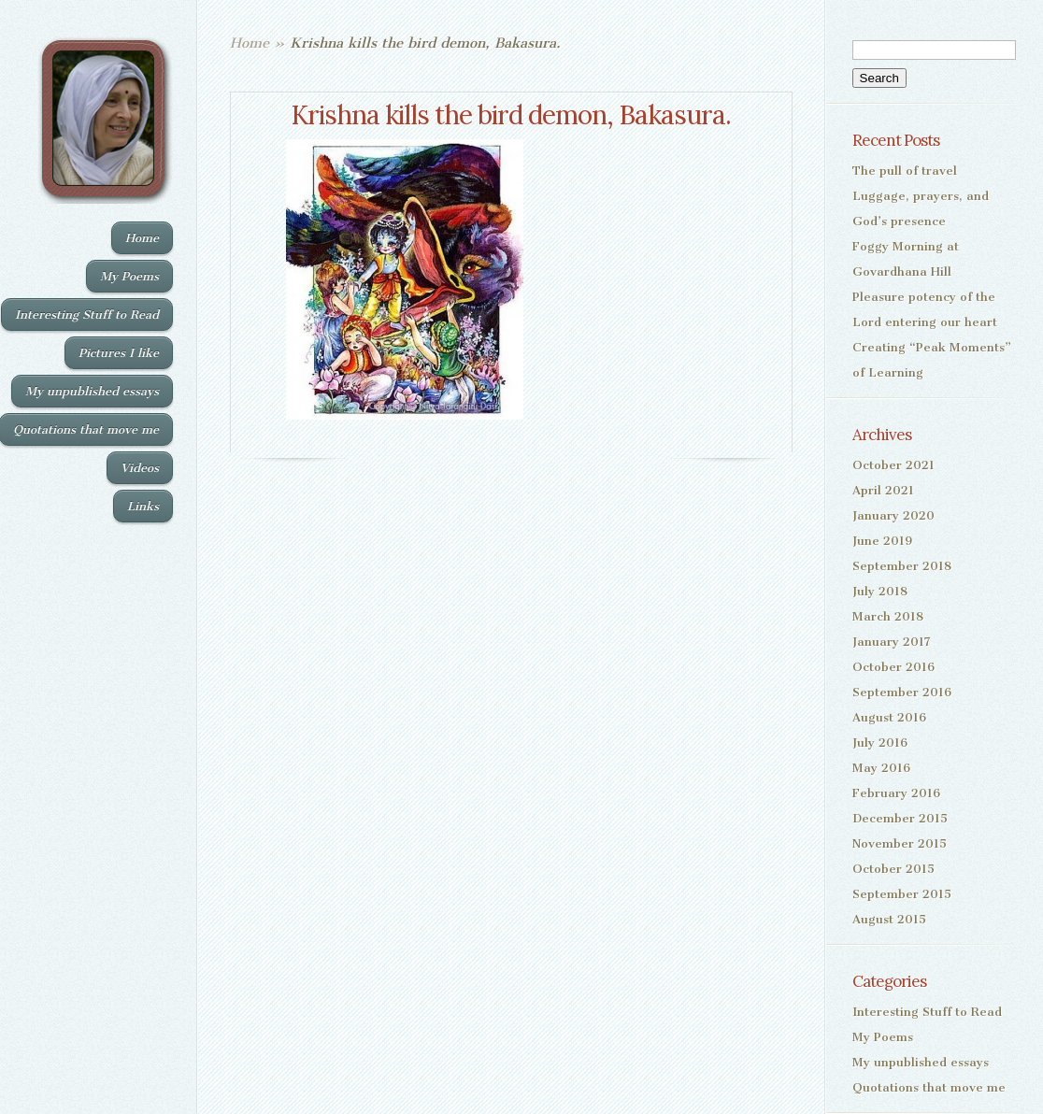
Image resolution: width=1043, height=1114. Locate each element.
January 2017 (891, 642)
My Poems (129, 276)
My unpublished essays (92, 391)
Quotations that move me (929, 1087)
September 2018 (901, 566)
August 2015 (889, 919)
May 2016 (881, 768)
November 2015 (899, 843)
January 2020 (893, 515)
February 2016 (896, 793)
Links (143, 506)
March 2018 (887, 616)
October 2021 (893, 465)
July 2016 (879, 743)
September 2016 (901, 692)
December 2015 (900, 818)
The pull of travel (904, 171)
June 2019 (882, 541)
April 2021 (883, 490)
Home (142, 238)
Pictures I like (119, 353)
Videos (140, 468)
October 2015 (893, 869)
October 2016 (893, 667)
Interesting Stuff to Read (87, 314)
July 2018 (879, 591)
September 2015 (901, 894)
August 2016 (889, 717)
